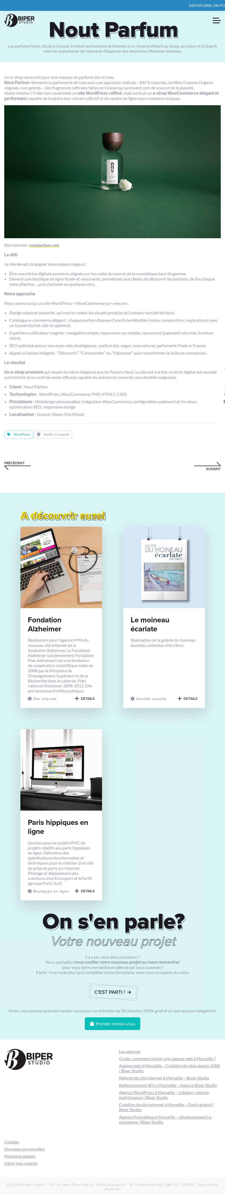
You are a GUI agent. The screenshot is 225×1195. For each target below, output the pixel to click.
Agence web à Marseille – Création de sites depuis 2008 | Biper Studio (169, 1068)
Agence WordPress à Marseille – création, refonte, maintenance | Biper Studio (164, 1095)
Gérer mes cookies (21, 1163)
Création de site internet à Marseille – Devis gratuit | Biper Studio (166, 1107)
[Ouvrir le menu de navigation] (217, 20)
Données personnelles (24, 1148)
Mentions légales (19, 1156)
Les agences (129, 1051)
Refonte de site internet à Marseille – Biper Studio (164, 1077)
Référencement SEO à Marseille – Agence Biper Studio (168, 1085)
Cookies (11, 1141)
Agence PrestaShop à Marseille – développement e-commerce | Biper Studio (165, 1119)
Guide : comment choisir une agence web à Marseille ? (167, 1058)
